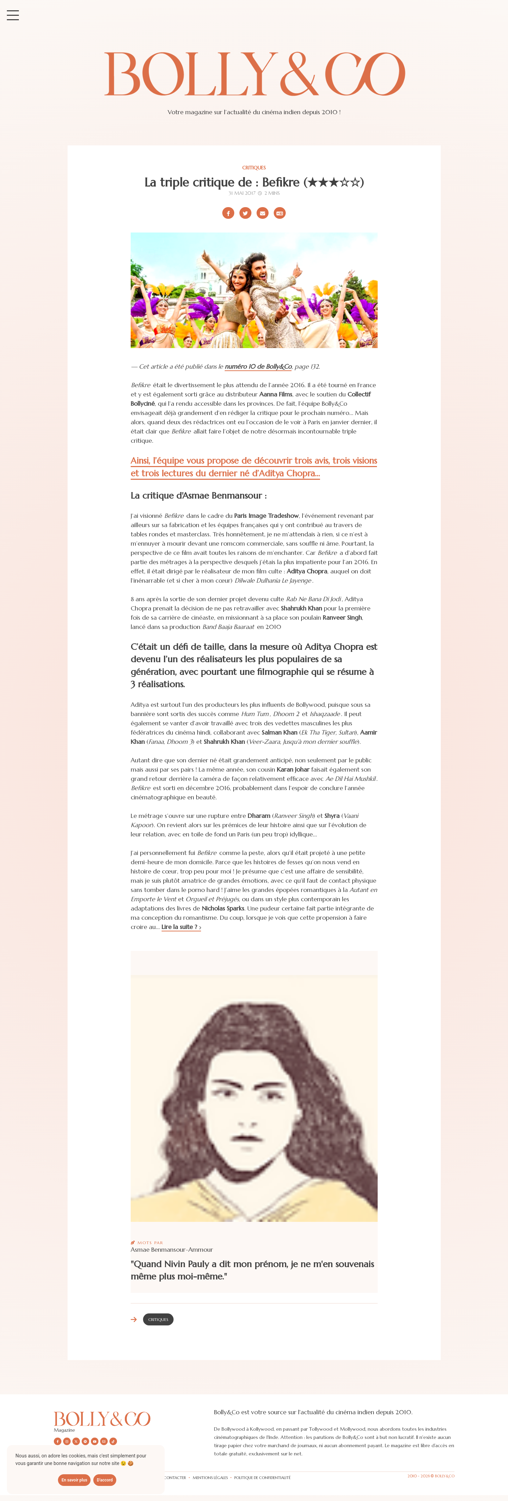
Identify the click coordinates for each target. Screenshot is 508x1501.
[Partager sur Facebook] (228, 213)
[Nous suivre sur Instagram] (67, 1441)
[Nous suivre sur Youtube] (94, 1441)
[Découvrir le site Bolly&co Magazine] (134, 1418)
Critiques (254, 168)
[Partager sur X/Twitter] (245, 213)
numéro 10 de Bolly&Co (258, 366)
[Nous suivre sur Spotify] (85, 1441)
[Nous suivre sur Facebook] (57, 1441)
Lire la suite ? (181, 927)
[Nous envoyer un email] (104, 1441)
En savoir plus (74, 1480)
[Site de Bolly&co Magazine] (254, 80)
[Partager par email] (263, 213)
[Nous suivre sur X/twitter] (76, 1441)
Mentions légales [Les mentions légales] (210, 1477)
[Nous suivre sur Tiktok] (113, 1441)
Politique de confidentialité (262, 1477)
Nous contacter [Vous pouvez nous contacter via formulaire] (169, 1477)
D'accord (105, 1480)
